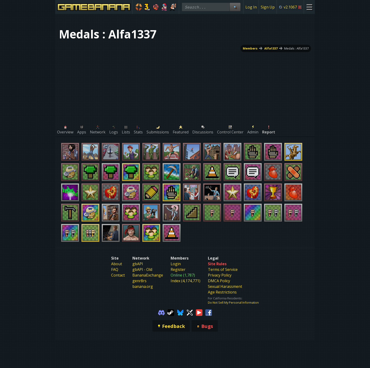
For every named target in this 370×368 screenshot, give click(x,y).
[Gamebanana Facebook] (208, 312)
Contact (118, 275)
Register (178, 269)
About (116, 263)
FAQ (114, 269)
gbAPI (137, 263)
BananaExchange (147, 275)
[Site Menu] (309, 7)
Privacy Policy (219, 275)
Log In (251, 7)
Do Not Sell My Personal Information (233, 302)
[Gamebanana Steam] (171, 312)
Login (176, 263)
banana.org (142, 286)
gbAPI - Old (142, 269)
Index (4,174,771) (185, 280)
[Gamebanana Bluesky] (180, 312)
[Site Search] (235, 7)
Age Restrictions (222, 292)
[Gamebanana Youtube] (199, 312)
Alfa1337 (271, 48)
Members (250, 48)
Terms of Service (223, 269)
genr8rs (139, 280)
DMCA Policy (219, 280)
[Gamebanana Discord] (161, 312)
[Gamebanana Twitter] (189, 312)
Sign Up (268, 7)
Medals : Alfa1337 (296, 48)
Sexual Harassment (225, 286)
